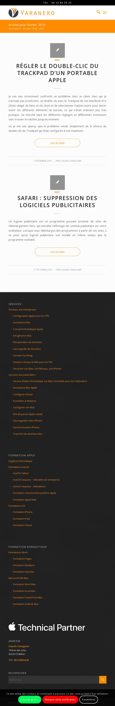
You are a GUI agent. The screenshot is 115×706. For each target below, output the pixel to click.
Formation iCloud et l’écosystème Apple (34, 493)
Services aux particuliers (22, 374)
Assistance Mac (21, 322)
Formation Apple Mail (24, 499)
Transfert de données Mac (28, 433)
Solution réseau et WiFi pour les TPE (33, 362)
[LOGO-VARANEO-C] (48, 12)
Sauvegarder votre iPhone (27, 420)
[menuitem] (96, 12)
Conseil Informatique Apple (28, 329)
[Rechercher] (96, 12)
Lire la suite (57, 143)
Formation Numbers (24, 565)
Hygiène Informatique (21, 461)
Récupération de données (27, 342)
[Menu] (104, 12)
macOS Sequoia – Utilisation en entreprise (36, 479)
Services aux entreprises (22, 309)
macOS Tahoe (21, 473)
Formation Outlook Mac (26, 604)
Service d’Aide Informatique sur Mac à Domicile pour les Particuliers (50, 381)
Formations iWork (18, 552)
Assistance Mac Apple (25, 387)
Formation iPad (21, 518)
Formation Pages (22, 558)
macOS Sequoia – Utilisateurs (29, 486)
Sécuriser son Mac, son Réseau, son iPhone (37, 368)
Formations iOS (17, 505)
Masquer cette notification (60, 699)
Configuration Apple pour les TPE (31, 315)
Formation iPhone (23, 512)
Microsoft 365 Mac (18, 578)
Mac (57, 60)
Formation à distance (24, 400)
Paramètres (88, 699)
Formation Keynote (23, 571)
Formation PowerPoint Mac (28, 597)
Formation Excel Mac (24, 591)
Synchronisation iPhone (26, 427)
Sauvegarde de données (27, 348)
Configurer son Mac (24, 407)
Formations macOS (19, 467)
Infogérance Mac (22, 335)
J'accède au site (30, 699)
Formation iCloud (22, 525)
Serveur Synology (23, 355)
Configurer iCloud (22, 394)
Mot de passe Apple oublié (28, 414)
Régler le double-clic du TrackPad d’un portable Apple (57, 73)
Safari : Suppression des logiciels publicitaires (57, 201)
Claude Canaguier (70, 160)
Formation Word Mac (24, 584)
